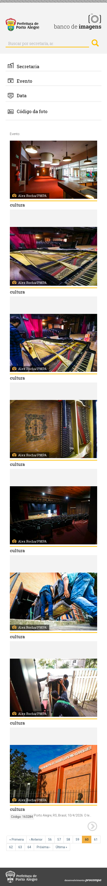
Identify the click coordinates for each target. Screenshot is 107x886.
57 (60, 839)
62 (12, 847)
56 (51, 839)
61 (97, 839)
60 (88, 840)
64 (31, 847)
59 (79, 839)
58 (69, 839)
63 (21, 847)
